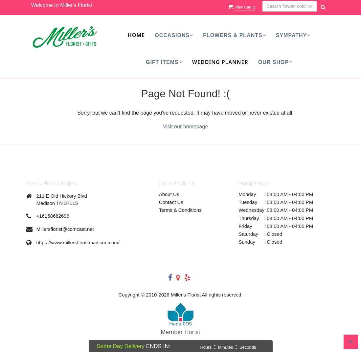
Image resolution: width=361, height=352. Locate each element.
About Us (169, 194)
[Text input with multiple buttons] (289, 6)
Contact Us (171, 202)
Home (136, 35)
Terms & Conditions (180, 210)
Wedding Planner (220, 62)
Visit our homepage (185, 126)
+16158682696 (53, 216)
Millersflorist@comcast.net (65, 229)
